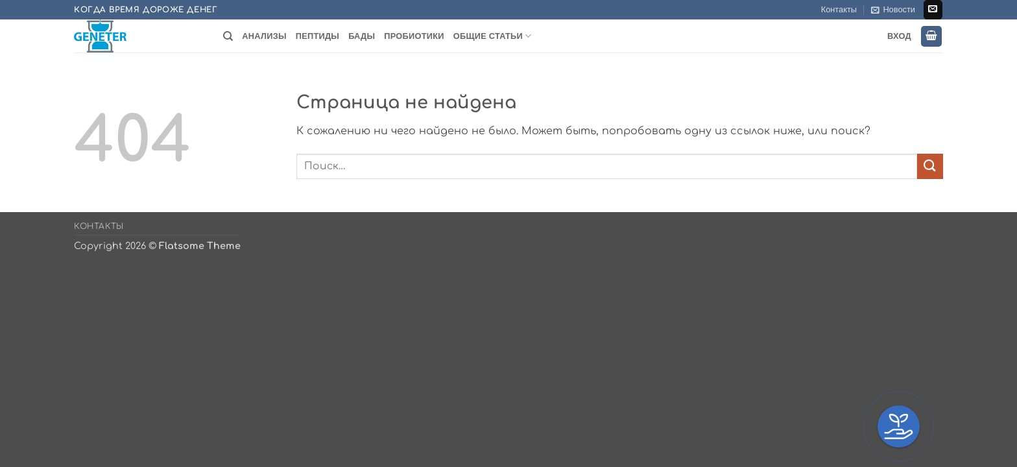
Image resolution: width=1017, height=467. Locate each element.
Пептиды (317, 36)
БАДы (361, 36)
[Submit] (930, 166)
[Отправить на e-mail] (933, 9)
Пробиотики (414, 36)
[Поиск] (228, 36)
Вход (899, 36)
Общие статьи (492, 36)
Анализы (264, 36)
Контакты (839, 9)
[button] (893, 9)
